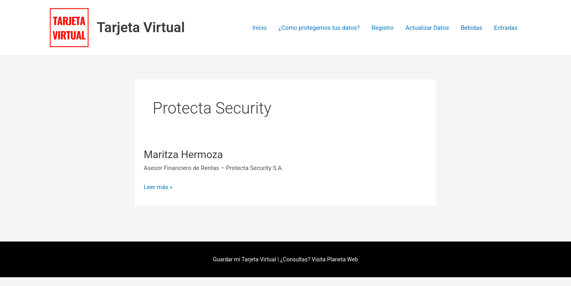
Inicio (259, 27)
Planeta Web (342, 259)
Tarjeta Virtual (141, 27)
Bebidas (471, 27)
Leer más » (158, 186)
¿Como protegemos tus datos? (319, 27)
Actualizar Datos (427, 27)
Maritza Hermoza (183, 154)
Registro (382, 27)
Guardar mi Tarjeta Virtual (244, 259)
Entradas (505, 27)
